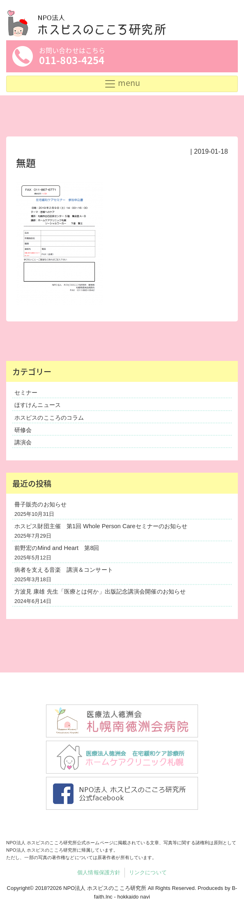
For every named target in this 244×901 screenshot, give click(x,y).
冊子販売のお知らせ (40, 504)
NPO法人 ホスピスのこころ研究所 (104, 888)
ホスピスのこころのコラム (49, 417)
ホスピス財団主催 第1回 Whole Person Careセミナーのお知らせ (100, 526)
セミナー (25, 392)
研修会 (23, 430)
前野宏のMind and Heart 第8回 (56, 548)
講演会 (23, 442)
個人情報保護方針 (98, 872)
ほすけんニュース (37, 405)
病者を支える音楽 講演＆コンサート (63, 569)
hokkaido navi (133, 897)
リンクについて (148, 872)
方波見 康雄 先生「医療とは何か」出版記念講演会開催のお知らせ (100, 591)
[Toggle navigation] (122, 84)
